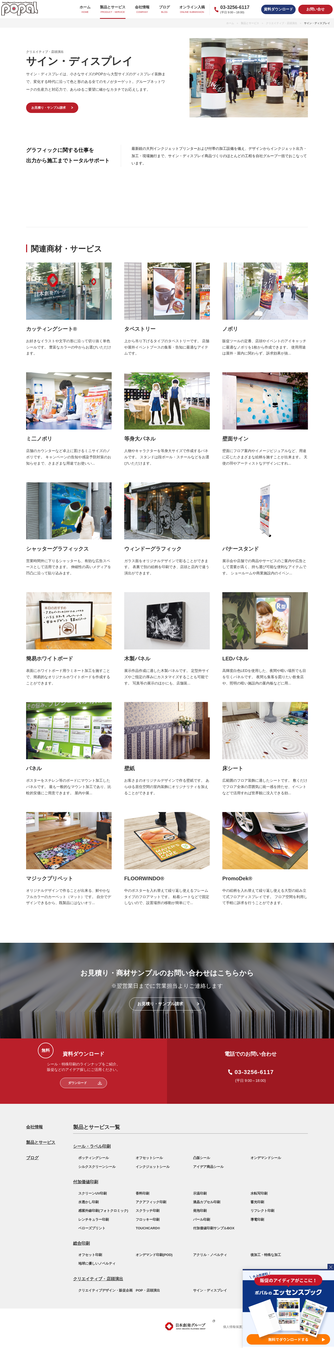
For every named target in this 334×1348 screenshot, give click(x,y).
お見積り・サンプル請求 (48, 108)
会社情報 (34, 1127)
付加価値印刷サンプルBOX (213, 1228)
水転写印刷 (258, 1193)
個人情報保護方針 (235, 1327)
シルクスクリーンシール (97, 1167)
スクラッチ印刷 (147, 1211)
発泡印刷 (200, 1211)
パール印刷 (201, 1219)
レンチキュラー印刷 (93, 1219)
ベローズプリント (91, 1228)
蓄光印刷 (257, 1202)
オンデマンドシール (265, 1158)
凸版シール (201, 1158)
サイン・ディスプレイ (210, 1290)
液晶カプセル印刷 (206, 1202)
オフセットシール (149, 1158)
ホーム (230, 23)
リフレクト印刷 (262, 1211)
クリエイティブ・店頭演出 (281, 23)
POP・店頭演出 (148, 1290)
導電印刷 (257, 1219)
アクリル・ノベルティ (210, 1255)
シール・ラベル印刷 (92, 1146)
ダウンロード (77, 1083)
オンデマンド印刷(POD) (154, 1255)
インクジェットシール (153, 1167)
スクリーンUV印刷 (92, 1193)
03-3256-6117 (254, 1072)
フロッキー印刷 (147, 1219)
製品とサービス (250, 23)
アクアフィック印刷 (151, 1202)
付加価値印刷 (85, 1182)
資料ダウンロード (278, 9)
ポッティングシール (93, 1158)
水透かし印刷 (88, 1202)
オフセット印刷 (90, 1255)
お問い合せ (315, 9)
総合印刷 (81, 1243)
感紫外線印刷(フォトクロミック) (103, 1211)
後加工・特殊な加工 (265, 1255)
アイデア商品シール (208, 1167)
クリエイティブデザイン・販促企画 (105, 1290)
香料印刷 (142, 1193)
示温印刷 (200, 1193)
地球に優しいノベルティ (97, 1263)
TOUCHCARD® (148, 1228)
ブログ (32, 1158)
